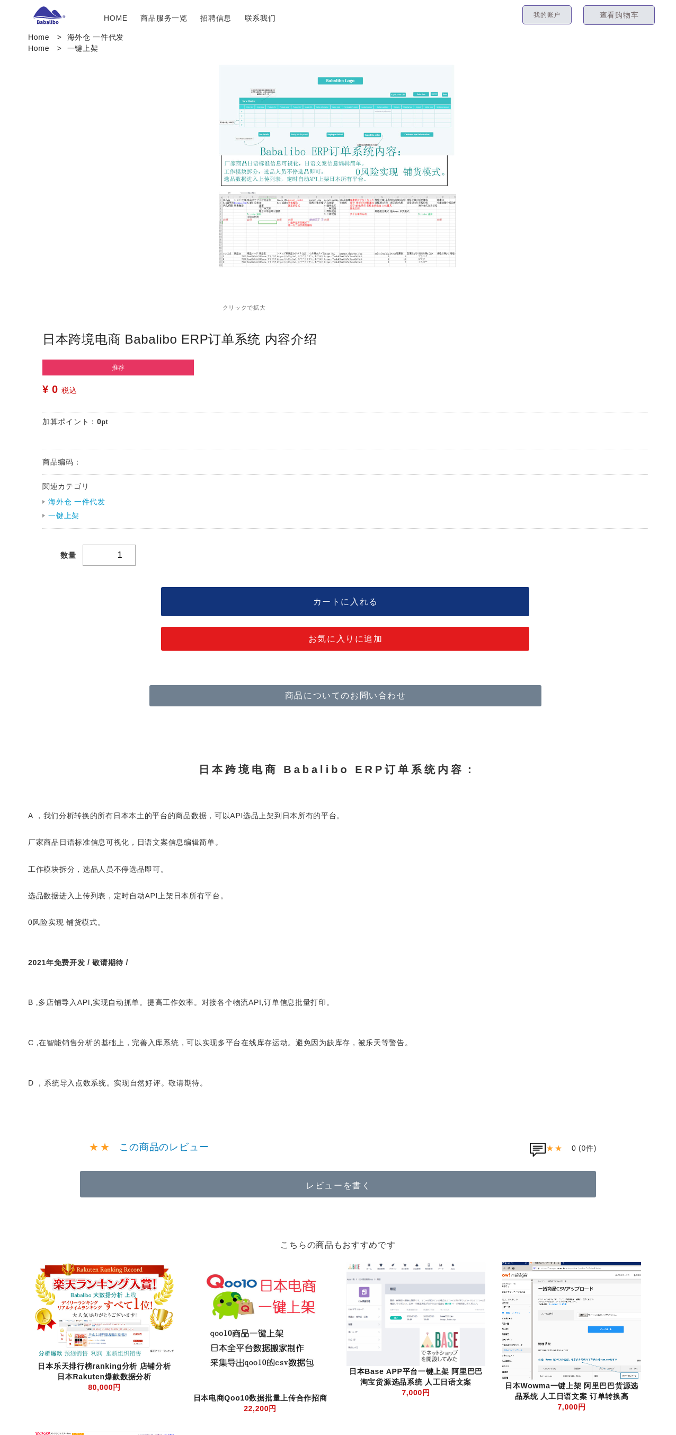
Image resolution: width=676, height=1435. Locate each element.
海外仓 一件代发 (95, 37)
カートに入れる (345, 601)
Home (38, 37)
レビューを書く (338, 1185)
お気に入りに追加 (345, 638)
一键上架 (83, 48)
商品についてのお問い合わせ (345, 695)
